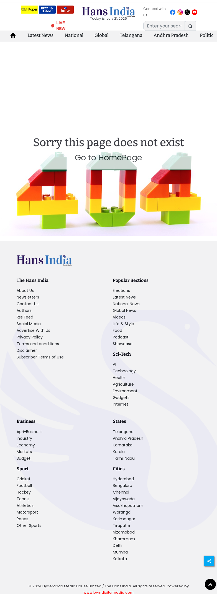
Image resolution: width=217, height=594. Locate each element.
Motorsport (27, 512)
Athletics (25, 505)
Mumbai (121, 552)
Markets (24, 452)
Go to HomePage (108, 157)
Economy (26, 445)
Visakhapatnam (128, 505)
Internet (120, 404)
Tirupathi (121, 525)
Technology (124, 371)
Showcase (122, 344)
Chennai (121, 492)
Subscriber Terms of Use (40, 357)
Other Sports (29, 525)
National (74, 35)
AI (114, 364)
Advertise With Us (33, 330)
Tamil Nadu (124, 458)
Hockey (24, 492)
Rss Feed (25, 317)
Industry (24, 438)
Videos (119, 317)
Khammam (124, 539)
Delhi (117, 545)
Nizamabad (124, 532)
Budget (23, 458)
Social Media (29, 324)
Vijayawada (124, 499)
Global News (124, 310)
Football (24, 485)
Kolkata (120, 559)
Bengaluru (122, 485)
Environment (125, 391)
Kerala (119, 452)
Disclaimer (27, 350)
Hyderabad (123, 479)
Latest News (40, 35)
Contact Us (28, 304)
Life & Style (123, 324)
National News (126, 304)
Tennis (23, 499)
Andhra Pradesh (171, 35)
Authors (24, 310)
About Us (25, 290)
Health (119, 378)
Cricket (23, 479)
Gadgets (121, 398)
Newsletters (28, 297)
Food (117, 330)
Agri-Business (29, 432)
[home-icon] (13, 35)
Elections (121, 290)
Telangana (131, 35)
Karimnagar (124, 519)
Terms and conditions (38, 344)
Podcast (121, 337)
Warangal (122, 512)
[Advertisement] (108, 83)
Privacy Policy (30, 337)
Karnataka (122, 445)
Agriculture (123, 384)
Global (102, 35)
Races (22, 519)
